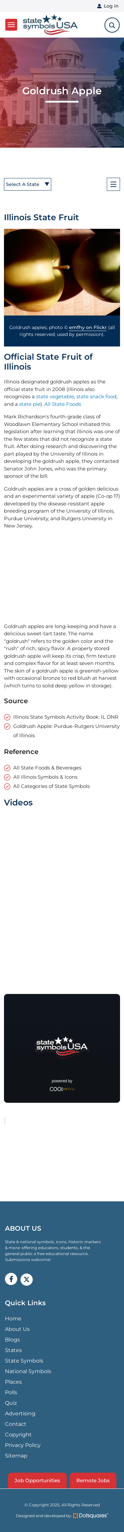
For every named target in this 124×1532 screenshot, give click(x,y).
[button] (62, 272)
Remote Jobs (93, 1480)
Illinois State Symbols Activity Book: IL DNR (65, 717)
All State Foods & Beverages (47, 768)
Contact (15, 1424)
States (13, 1350)
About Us (17, 1329)
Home (13, 1318)
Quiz (11, 1403)
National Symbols (28, 1371)
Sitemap (16, 1456)
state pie (29, 404)
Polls (11, 1392)
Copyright (18, 1434)
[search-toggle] (112, 25)
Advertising (20, 1413)
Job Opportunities (37, 1480)
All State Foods (62, 404)
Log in (111, 6)
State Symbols (24, 1361)
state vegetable (55, 396)
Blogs (12, 1340)
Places (13, 1382)
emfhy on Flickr (88, 327)
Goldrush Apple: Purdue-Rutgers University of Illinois (66, 730)
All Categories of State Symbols (51, 786)
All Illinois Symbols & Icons (45, 777)
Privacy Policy (23, 1445)
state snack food (96, 396)
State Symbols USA (50, 25)
